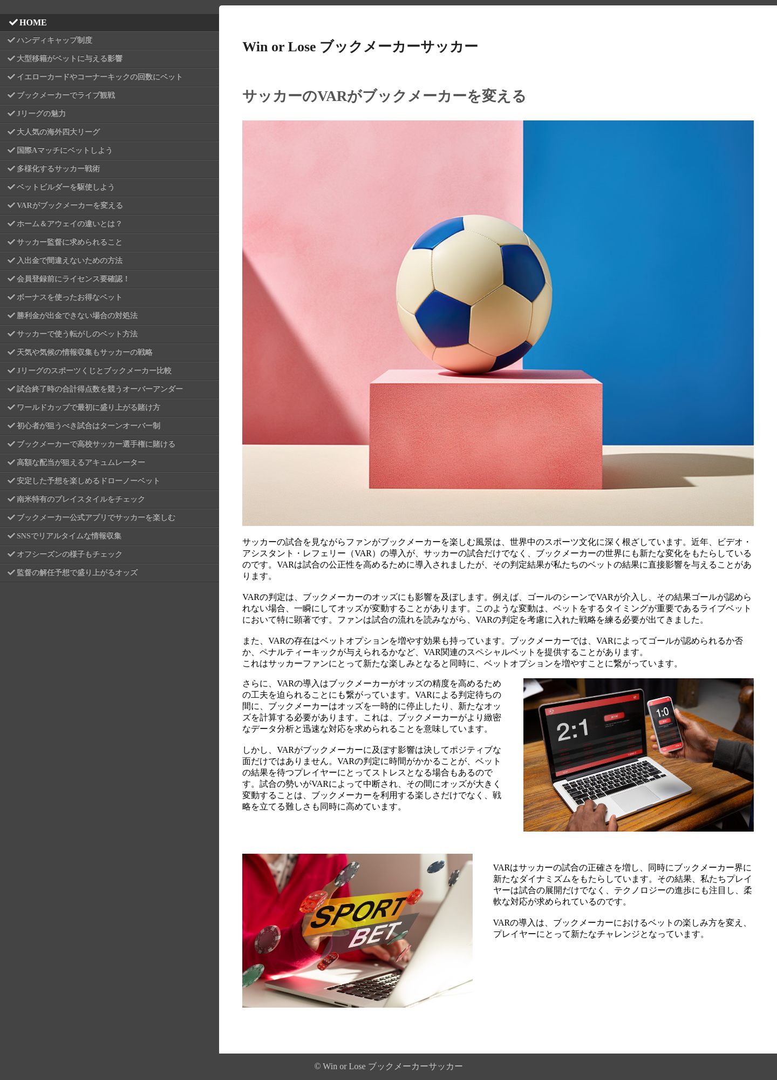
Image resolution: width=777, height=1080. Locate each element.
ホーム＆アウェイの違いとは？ (69, 224)
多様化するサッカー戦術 (58, 169)
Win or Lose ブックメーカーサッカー (360, 47)
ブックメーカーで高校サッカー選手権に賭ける (96, 444)
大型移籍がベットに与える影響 (69, 59)
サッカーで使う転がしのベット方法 (77, 334)
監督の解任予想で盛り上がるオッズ (77, 573)
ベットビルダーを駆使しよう (66, 187)
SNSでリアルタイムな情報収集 (69, 536)
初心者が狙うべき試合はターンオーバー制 (88, 426)
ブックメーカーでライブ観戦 (66, 95)
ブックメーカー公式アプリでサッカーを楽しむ (96, 518)
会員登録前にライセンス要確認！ (73, 279)
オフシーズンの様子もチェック (69, 554)
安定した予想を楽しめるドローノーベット (88, 481)
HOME (33, 22)
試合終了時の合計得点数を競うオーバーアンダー (100, 389)
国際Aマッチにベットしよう (65, 150)
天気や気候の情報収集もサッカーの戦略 (85, 352)
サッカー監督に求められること (69, 242)
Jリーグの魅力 (41, 114)
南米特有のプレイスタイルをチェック (81, 499)
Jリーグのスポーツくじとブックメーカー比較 (94, 371)
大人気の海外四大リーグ (58, 132)
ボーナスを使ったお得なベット (69, 297)
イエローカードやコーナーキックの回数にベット (100, 77)
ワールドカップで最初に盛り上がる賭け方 (88, 407)
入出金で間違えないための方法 (69, 260)
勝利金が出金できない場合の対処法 (77, 316)
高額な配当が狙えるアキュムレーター (81, 462)
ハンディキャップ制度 (54, 40)
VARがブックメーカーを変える (70, 205)
